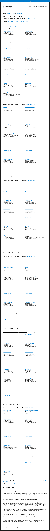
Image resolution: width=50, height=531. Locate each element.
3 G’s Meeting (5, 258)
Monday (9, 21)
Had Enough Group (6, 445)
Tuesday (12, 21)
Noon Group (5, 83)
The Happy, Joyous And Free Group (9, 276)
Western (26, 74)
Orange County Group (7, 410)
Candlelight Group (28, 369)
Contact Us (31, 527)
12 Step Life (27, 527)
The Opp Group (27, 124)
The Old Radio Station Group (8, 31)
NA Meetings (35, 6)
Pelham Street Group (28, 83)
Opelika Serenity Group (29, 378)
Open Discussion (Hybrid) (7, 115)
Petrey (45, 480)
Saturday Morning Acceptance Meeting (31, 410)
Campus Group (27, 159)
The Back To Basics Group (7, 159)
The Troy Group (6, 124)
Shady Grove (41, 480)
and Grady (6, 481)
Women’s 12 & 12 (28, 267)
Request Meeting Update (22, 527)
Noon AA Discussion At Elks (8, 267)
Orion (4, 481)
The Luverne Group (28, 31)
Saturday (27, 21)
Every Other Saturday (6, 471)
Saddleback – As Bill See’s (29, 115)
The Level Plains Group (7, 48)
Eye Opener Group (6, 217)
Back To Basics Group (29, 235)
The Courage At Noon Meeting (30, 302)
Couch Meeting (5, 334)
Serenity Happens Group (29, 133)
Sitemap (17, 527)
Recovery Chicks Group (7, 57)
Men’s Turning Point (28, 217)
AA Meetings (29, 6)
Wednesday (16, 21)
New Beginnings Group (29, 191)
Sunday (30, 21)
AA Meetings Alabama (19, 13)
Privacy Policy (9, 527)
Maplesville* (5, 235)
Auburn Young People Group (30, 360)
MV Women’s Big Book (29, 258)
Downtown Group (6, 226)
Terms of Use (13, 527)
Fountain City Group (6, 92)
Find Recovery (7, 6)
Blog (46, 6)
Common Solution (6, 74)
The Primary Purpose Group (29, 343)
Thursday (20, 21)
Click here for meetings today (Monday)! (10, 26)
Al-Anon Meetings (41, 6)
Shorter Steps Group (28, 419)
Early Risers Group (28, 57)
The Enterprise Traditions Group (8, 133)
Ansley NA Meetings (15, 483)
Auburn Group (27, 48)
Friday (24, 21)
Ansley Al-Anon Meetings (22, 483)
